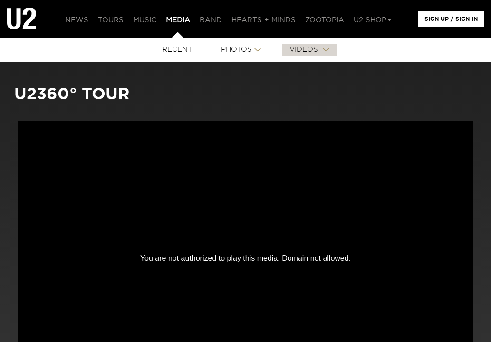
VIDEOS (304, 49)
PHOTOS (236, 49)
